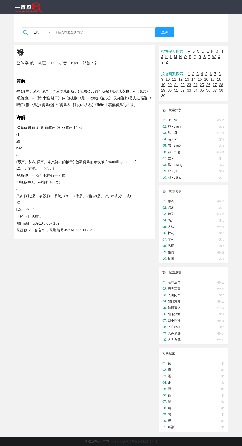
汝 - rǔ (172, 120)
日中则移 (174, 320)
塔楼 (171, 246)
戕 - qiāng (175, 177)
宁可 (171, 239)
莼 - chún (174, 126)
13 (187, 79)
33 (189, 90)
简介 (171, 220)
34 (195, 90)
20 (170, 85)
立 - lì (171, 158)
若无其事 (174, 288)
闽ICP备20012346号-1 (141, 441)
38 (221, 90)
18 (219, 79)
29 (163, 90)
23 (189, 85)
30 (170, 90)
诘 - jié (172, 139)
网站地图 (118, 441)
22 (183, 85)
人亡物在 (174, 327)
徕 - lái (172, 133)
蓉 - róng (174, 152)
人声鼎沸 (174, 333)
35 (202, 90)
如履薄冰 (174, 308)
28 (221, 85)
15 (200, 79)
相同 (171, 252)
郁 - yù (172, 171)
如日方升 (174, 301)
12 (180, 79)
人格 (171, 226)
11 (174, 79)
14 (193, 79)
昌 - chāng (175, 165)
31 (176, 90)
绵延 (171, 207)
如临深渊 (174, 314)
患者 (171, 201)
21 (176, 85)
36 (208, 90)
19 (163, 85)
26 (208, 85)
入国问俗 (174, 295)
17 (213, 79)
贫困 (171, 258)
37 (215, 90)
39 (163, 96)
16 (206, 79)
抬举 (171, 214)
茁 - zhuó (174, 145)
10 (168, 79)
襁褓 (171, 427)
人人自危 (174, 339)
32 (183, 90)
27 (215, 85)
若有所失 (174, 282)
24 (195, 85)
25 (202, 85)
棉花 (171, 233)
